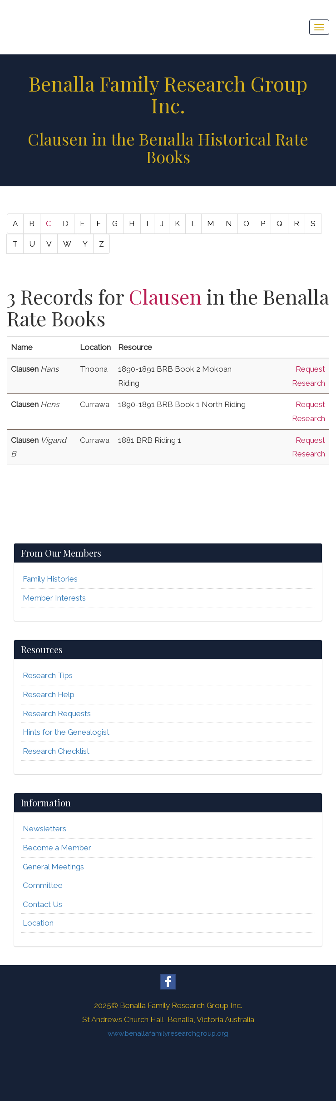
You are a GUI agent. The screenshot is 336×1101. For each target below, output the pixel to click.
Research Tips (48, 675)
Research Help (48, 694)
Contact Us (42, 904)
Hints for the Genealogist (66, 732)
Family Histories (50, 578)
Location (38, 922)
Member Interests (54, 597)
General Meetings (53, 866)
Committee (43, 885)
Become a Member (57, 847)
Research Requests (57, 713)
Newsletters (44, 828)
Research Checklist (56, 751)
